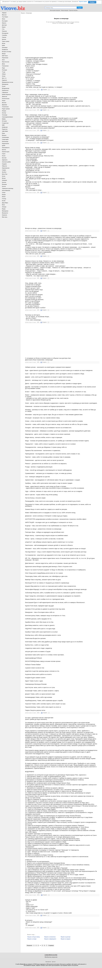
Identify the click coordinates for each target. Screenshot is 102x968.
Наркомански (5, 168)
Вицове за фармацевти (50, 939)
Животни (4, 96)
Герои (3, 153)
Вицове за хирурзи (65, 939)
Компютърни (5, 151)
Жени (3, 19)
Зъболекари (5, 137)
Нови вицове (64, 10)
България (5, 21)
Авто (3, 59)
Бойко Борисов (6, 94)
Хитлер (4, 112)
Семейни (4, 35)
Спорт (3, 192)
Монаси (4, 135)
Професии (5, 49)
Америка (4, 180)
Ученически (5, 106)
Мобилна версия (51, 957)
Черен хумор (5, 41)
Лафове (4, 12)
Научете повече (83, 1)
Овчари (4, 206)
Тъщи (3, 72)
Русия (3, 86)
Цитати (53, 961)
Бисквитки (48, 961)
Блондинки (5, 33)
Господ (4, 198)
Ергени (4, 149)
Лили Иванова (6, 190)
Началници (5, 141)
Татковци (4, 115)
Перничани (5, 57)
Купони (4, 182)
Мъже (3, 43)
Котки (3, 176)
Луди (3, 68)
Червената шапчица (7, 188)
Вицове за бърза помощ (33, 936)
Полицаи (4, 70)
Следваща (51, 945)
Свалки (4, 37)
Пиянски (4, 31)
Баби (3, 45)
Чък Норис (5, 16)
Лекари (4, 110)
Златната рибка (6, 161)
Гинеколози (5, 65)
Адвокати (4, 159)
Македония (5, 84)
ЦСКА (3, 145)
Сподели (44, 89)
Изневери (4, 47)
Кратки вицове (73, 10)
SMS (3, 125)
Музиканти (5, 213)
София (4, 170)
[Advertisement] (61, 39)
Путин (3, 155)
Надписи (4, 80)
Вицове (23, 13)
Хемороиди (29, 13)
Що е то (4, 78)
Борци (4, 194)
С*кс (3, 29)
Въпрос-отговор (6, 51)
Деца (3, 63)
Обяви (4, 74)
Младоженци (5, 88)
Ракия (3, 100)
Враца (4, 53)
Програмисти (5, 147)
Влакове (4, 184)
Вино (3, 204)
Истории (4, 121)
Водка (3, 208)
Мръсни (4, 14)
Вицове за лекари (31, 939)
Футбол (4, 172)
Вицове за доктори (65, 936)
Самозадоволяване (7, 117)
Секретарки (5, 139)
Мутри (4, 178)
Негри (3, 76)
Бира (3, 133)
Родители (4, 129)
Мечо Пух (4, 174)
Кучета (4, 186)
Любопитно (5, 90)
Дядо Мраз (5, 202)
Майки (4, 119)
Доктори (4, 25)
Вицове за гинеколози (49, 936)
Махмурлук (5, 211)
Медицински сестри (7, 82)
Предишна (29, 945)
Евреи (4, 27)
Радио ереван (6, 108)
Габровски (5, 92)
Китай (3, 200)
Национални (5, 143)
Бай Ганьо (5, 55)
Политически (5, 98)
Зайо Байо (5, 131)
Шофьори (5, 127)
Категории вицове (55, 10)
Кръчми (4, 157)
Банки (3, 196)
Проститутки (5, 61)
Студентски (5, 123)
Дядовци (4, 104)
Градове (4, 164)
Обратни (4, 166)
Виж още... (5, 217)
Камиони (4, 215)
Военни (4, 102)
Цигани (4, 39)
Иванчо (4, 23)
